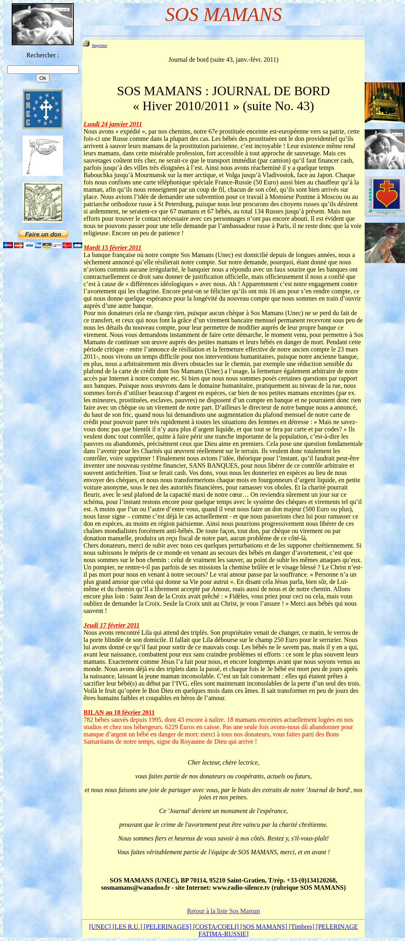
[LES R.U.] (128, 926)
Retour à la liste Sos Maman (223, 911)
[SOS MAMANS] (264, 926)
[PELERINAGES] (168, 926)
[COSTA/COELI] (216, 926)
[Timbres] (302, 926)
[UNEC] (101, 926)
